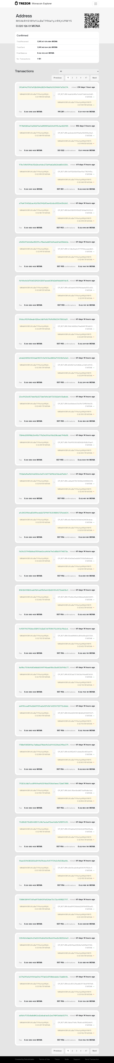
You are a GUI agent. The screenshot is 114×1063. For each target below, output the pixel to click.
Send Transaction (92, 1059)
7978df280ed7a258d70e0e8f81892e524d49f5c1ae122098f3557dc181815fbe (44, 126)
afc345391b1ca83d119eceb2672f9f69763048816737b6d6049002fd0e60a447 (44, 513)
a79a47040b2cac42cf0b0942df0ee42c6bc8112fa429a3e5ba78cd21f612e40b (44, 203)
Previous (58, 78)
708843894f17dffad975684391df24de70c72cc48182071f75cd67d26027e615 (44, 899)
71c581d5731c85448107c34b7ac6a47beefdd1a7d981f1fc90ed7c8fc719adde (44, 822)
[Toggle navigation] (95, 3)
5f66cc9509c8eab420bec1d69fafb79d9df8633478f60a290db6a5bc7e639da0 (44, 319)
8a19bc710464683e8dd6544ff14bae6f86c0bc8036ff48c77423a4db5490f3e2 (44, 667)
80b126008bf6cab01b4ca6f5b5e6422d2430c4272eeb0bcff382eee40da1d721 (44, 590)
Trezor (57, 1059)
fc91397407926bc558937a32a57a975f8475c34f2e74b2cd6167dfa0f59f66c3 (44, 629)
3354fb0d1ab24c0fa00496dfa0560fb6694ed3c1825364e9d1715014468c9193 (44, 938)
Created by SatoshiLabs (24, 1059)
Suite (67, 1059)
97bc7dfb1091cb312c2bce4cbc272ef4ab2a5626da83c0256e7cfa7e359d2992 (44, 165)
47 (86, 78)
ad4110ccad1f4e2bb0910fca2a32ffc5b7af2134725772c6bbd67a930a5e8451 (44, 706)
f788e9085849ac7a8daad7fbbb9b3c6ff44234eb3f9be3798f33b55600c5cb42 (44, 745)
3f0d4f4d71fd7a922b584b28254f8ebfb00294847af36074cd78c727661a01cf (44, 87)
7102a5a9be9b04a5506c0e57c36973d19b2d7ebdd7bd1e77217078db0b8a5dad (44, 474)
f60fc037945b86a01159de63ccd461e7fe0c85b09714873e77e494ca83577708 (44, 551)
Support (77, 1059)
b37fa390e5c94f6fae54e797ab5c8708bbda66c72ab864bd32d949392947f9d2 (44, 977)
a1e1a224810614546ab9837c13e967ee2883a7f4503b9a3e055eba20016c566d (44, 358)
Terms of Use (44, 1059)
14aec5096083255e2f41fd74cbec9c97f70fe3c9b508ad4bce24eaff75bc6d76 (44, 861)
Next (95, 78)
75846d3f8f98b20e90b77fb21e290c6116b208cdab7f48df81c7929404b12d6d (44, 435)
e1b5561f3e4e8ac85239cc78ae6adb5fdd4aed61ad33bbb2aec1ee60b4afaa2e (44, 242)
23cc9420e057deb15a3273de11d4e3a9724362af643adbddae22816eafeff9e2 (44, 397)
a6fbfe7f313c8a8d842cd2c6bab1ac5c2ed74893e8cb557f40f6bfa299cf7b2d (44, 1016)
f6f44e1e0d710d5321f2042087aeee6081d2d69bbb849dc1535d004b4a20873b (44, 281)
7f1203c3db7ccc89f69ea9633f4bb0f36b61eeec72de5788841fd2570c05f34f (44, 783)
